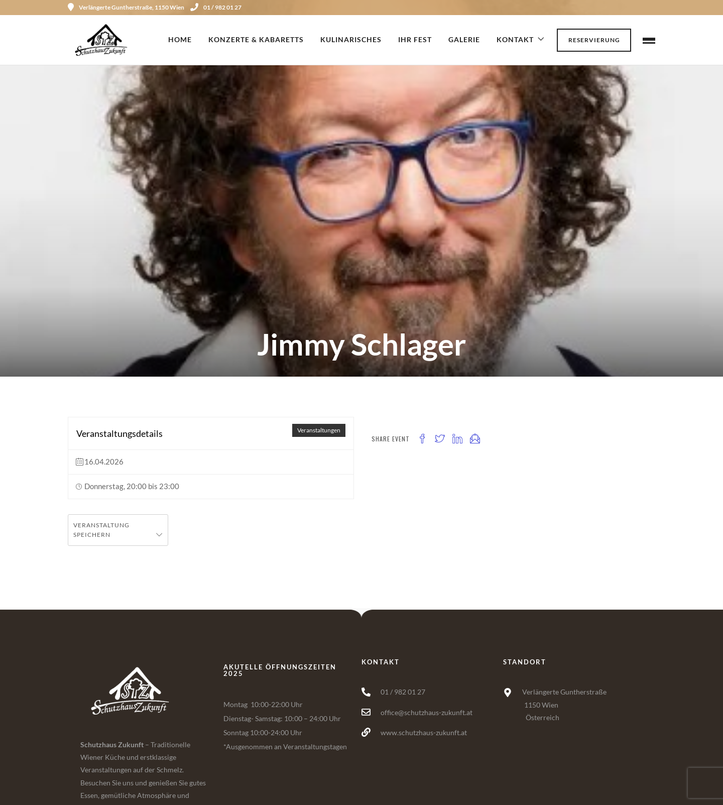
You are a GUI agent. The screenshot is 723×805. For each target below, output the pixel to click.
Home (180, 39)
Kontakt (515, 39)
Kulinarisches (351, 39)
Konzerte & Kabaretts (256, 39)
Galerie (464, 39)
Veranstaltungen (318, 430)
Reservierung (594, 40)
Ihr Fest (415, 39)
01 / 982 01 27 (216, 7)
